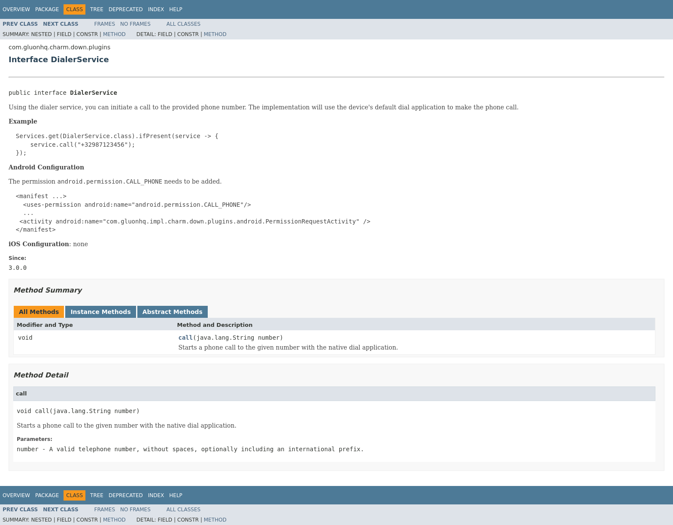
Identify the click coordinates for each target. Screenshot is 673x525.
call (186, 337)
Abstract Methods (172, 311)
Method (114, 34)
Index (156, 9)
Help (175, 9)
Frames (104, 24)
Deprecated (126, 9)
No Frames (135, 24)
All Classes (183, 24)
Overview (16, 9)
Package (47, 9)
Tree (96, 9)
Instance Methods (100, 311)
